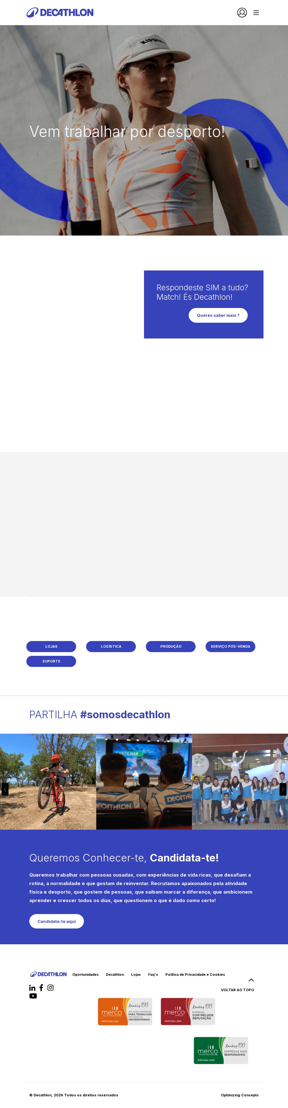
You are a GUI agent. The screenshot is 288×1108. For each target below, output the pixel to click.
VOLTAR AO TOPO (237, 986)
